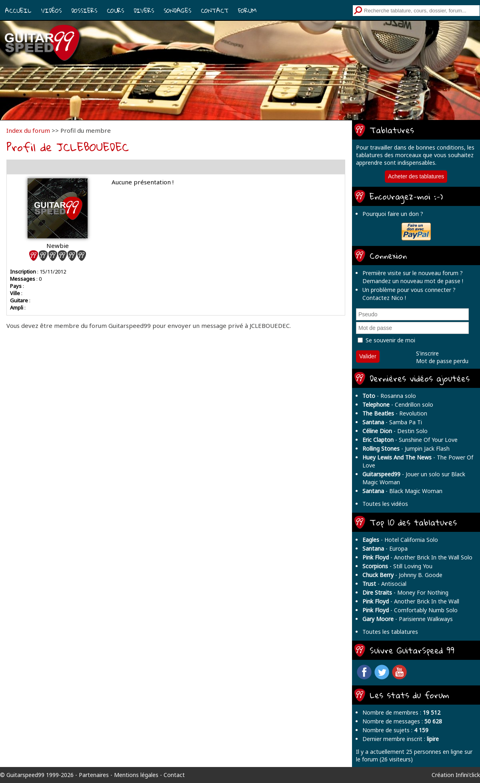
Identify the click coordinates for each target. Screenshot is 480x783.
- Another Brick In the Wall (410, 601)
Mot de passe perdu (442, 361)
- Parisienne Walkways (407, 619)
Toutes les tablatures (390, 631)
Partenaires (94, 775)
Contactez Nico (382, 298)
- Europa (385, 548)
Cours (115, 10)
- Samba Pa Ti (392, 422)
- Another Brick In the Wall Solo (417, 557)
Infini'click (468, 775)
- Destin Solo (395, 431)
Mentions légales (136, 775)
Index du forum (28, 130)
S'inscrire (427, 353)
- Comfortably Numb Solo (410, 610)
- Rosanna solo (389, 395)
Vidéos (51, 10)
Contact (214, 10)
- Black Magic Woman (402, 491)
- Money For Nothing (405, 592)
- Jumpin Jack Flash (406, 448)
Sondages (177, 10)
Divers (144, 10)
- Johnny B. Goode (402, 575)
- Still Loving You (397, 566)
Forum (247, 10)
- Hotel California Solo (400, 539)
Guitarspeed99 (25, 775)
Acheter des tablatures (416, 176)
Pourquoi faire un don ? (392, 214)
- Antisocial (384, 583)
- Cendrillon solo (397, 404)
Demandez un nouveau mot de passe (411, 281)
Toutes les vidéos (385, 503)
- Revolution (394, 413)
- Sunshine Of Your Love (410, 439)
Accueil (18, 10)
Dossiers (84, 10)
